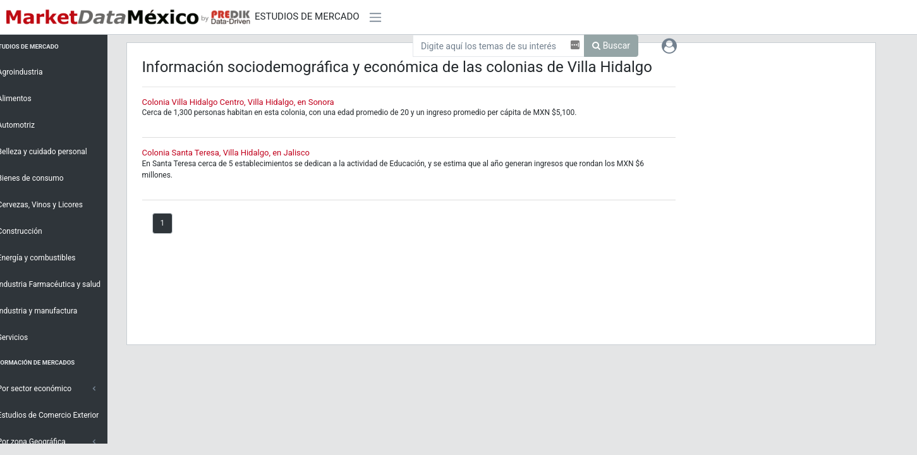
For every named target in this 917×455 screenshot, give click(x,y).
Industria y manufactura (49, 310)
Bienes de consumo (42, 178)
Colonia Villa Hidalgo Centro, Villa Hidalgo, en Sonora (257, 102)
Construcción (31, 231)
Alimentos (26, 98)
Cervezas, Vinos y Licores (51, 204)
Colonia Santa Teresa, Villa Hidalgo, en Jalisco (245, 152)
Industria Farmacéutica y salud (60, 284)
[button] (669, 45)
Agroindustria (31, 71)
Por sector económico (46, 388)
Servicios (24, 337)
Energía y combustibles (48, 257)
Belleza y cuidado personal (53, 151)
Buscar (611, 45)
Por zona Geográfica (43, 441)
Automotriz (27, 124)
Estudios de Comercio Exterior (59, 415)
